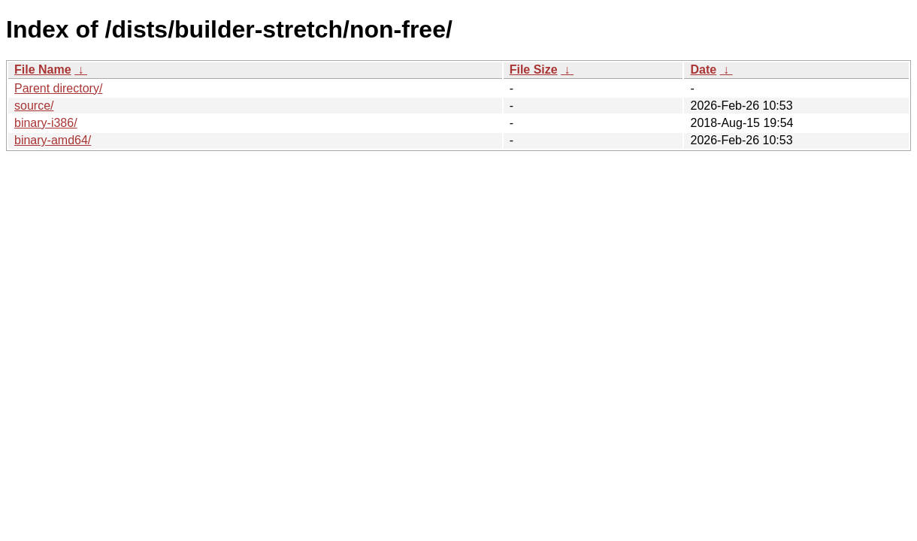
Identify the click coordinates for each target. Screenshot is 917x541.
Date (703, 69)
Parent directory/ (58, 88)
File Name (42, 69)
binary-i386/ (45, 122)
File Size (534, 69)
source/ (33, 105)
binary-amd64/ (52, 140)
